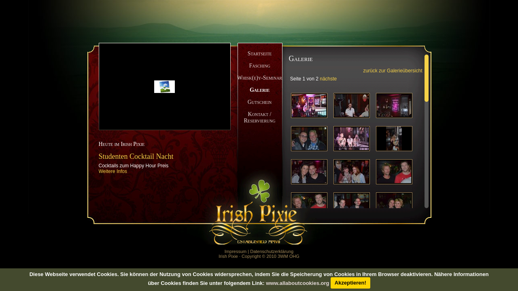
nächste (328, 79)
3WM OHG (288, 256)
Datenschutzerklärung (271, 251)
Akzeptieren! (350, 283)
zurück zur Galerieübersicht (392, 71)
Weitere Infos (113, 171)
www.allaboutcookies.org (297, 283)
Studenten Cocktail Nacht (136, 156)
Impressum (235, 251)
